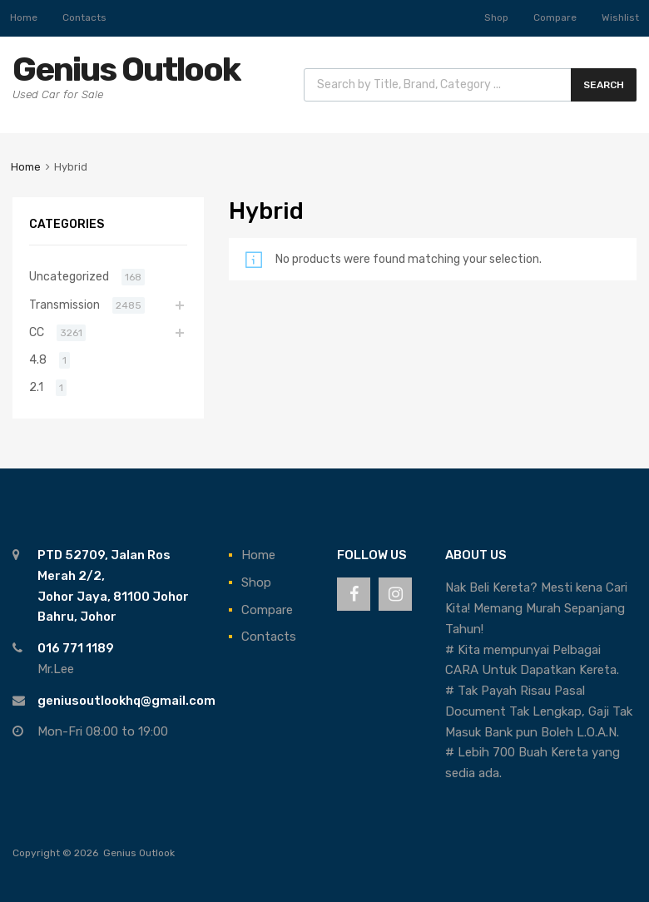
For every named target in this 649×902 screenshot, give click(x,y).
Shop (496, 17)
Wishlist (620, 17)
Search (603, 85)
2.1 (36, 387)
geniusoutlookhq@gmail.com (126, 700)
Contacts (84, 17)
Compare (555, 17)
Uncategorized (69, 276)
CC (36, 332)
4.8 (38, 359)
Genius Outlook (126, 69)
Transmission (64, 304)
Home (23, 17)
